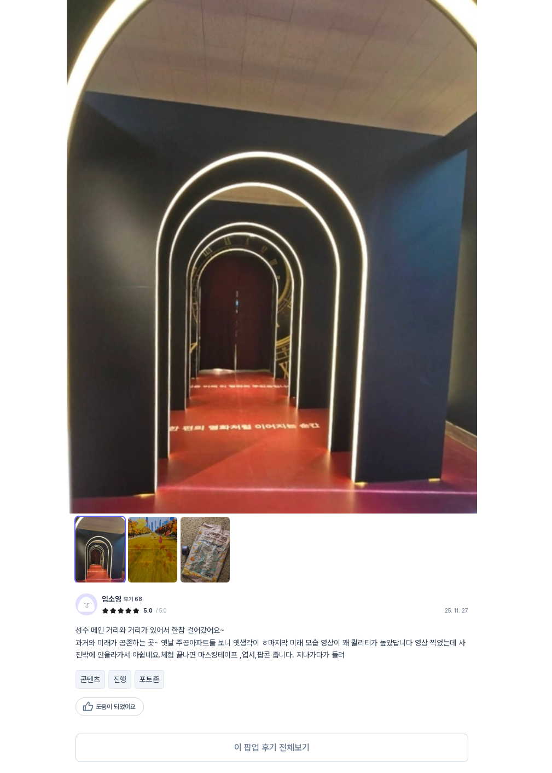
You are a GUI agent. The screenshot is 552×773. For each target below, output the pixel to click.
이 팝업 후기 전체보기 (272, 747)
